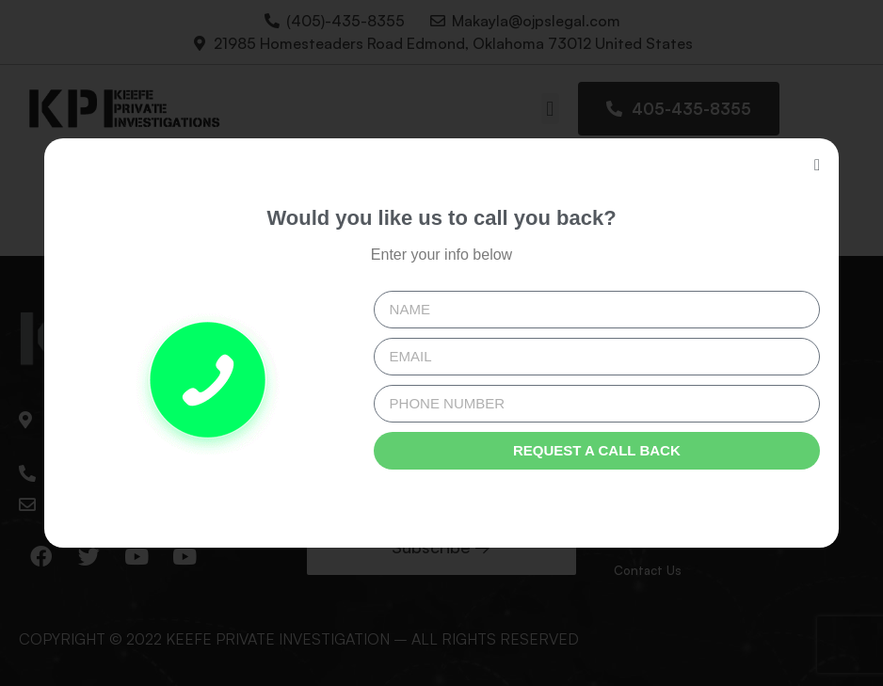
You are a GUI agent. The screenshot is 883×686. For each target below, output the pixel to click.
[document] (441, 343)
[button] (817, 165)
